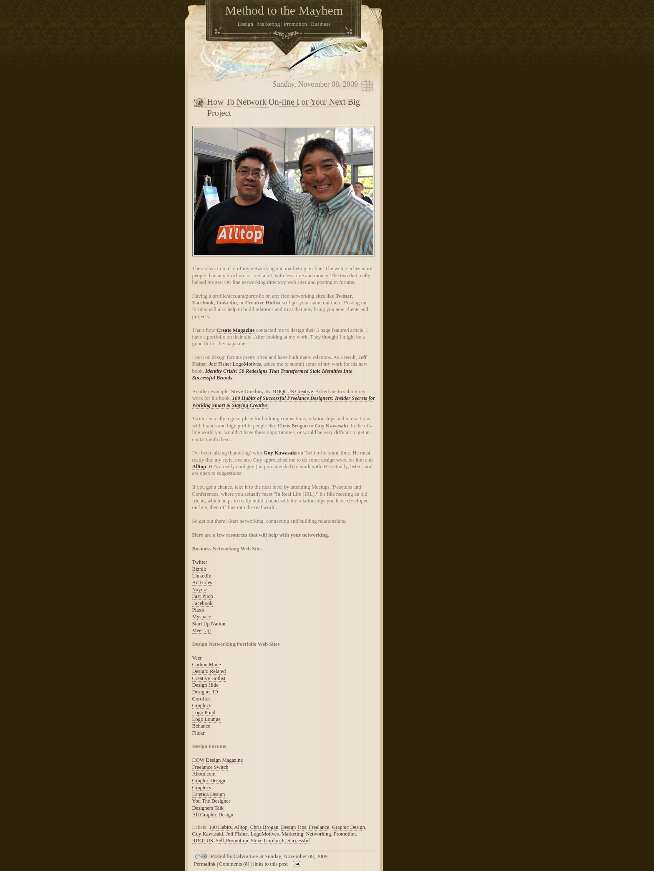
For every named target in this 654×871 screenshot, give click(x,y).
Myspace (201, 617)
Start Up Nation (209, 624)
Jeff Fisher (237, 834)
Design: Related (209, 671)
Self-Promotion (232, 840)
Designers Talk (208, 808)
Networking (318, 834)
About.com (204, 774)
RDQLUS (202, 840)
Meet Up (201, 630)
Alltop (199, 466)
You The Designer (211, 801)
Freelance (319, 827)
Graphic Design (208, 780)
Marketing (292, 834)
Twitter (199, 562)
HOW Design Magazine (217, 760)
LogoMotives (264, 834)
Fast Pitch (202, 596)
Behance (201, 726)
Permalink (205, 864)
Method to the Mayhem (284, 10)
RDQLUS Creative (293, 391)
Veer (197, 658)
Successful (298, 840)
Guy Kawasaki (280, 453)
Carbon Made (206, 665)
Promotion (345, 834)
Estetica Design (208, 794)
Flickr (198, 733)
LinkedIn (201, 576)
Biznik (199, 569)
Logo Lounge (206, 719)
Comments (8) (234, 864)
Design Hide (205, 685)
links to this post (270, 864)
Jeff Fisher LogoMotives (235, 364)
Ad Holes (202, 582)
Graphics (201, 705)
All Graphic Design (213, 815)
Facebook (202, 603)
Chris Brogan (264, 827)
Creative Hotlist (209, 678)
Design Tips (294, 827)
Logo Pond (204, 712)
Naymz (199, 589)
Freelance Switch (210, 767)
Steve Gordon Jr (267, 840)
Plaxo (198, 610)
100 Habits (220, 827)
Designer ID (205, 692)
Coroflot (201, 699)
